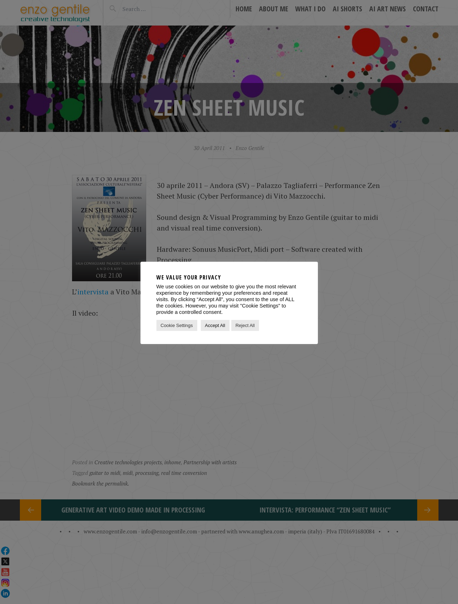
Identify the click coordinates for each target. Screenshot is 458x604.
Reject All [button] (245, 325)
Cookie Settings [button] (177, 325)
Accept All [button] (215, 325)
